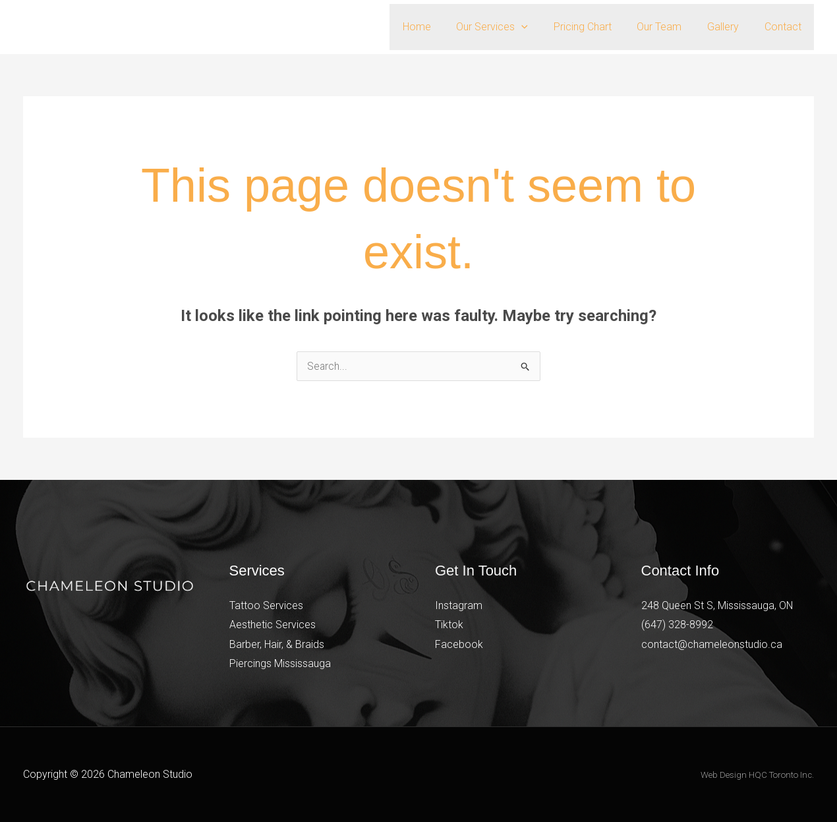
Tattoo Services (266, 605)
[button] (541, 27)
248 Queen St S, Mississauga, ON (717, 605)
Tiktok (449, 624)
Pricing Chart (598, 26)
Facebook (459, 644)
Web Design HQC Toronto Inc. (757, 775)
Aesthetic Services (272, 624)
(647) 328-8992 (677, 624)
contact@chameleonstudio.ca (711, 644)
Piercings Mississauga (280, 664)
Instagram (458, 605)
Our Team (670, 26)
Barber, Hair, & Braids (276, 644)
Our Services (512, 27)
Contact (784, 26)
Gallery (729, 26)
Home (440, 26)
